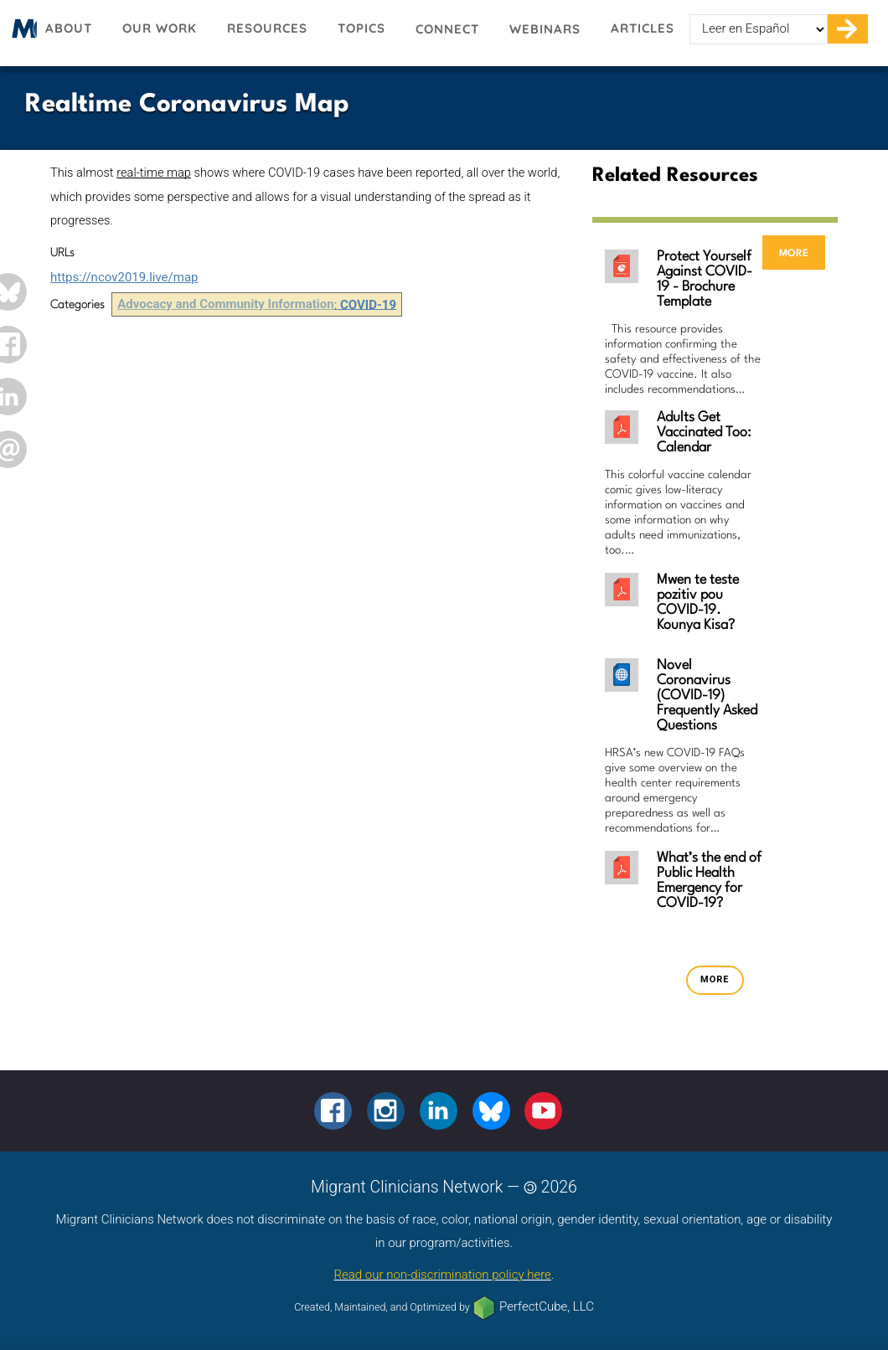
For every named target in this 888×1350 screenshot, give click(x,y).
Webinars (545, 29)
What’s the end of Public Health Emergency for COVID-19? (709, 880)
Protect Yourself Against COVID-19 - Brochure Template (704, 279)
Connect (447, 29)
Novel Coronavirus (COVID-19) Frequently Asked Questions (707, 695)
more (793, 252)
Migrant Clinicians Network (22, 34)
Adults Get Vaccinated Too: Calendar (704, 432)
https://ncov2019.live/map (124, 277)
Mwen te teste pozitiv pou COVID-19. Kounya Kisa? (698, 602)
